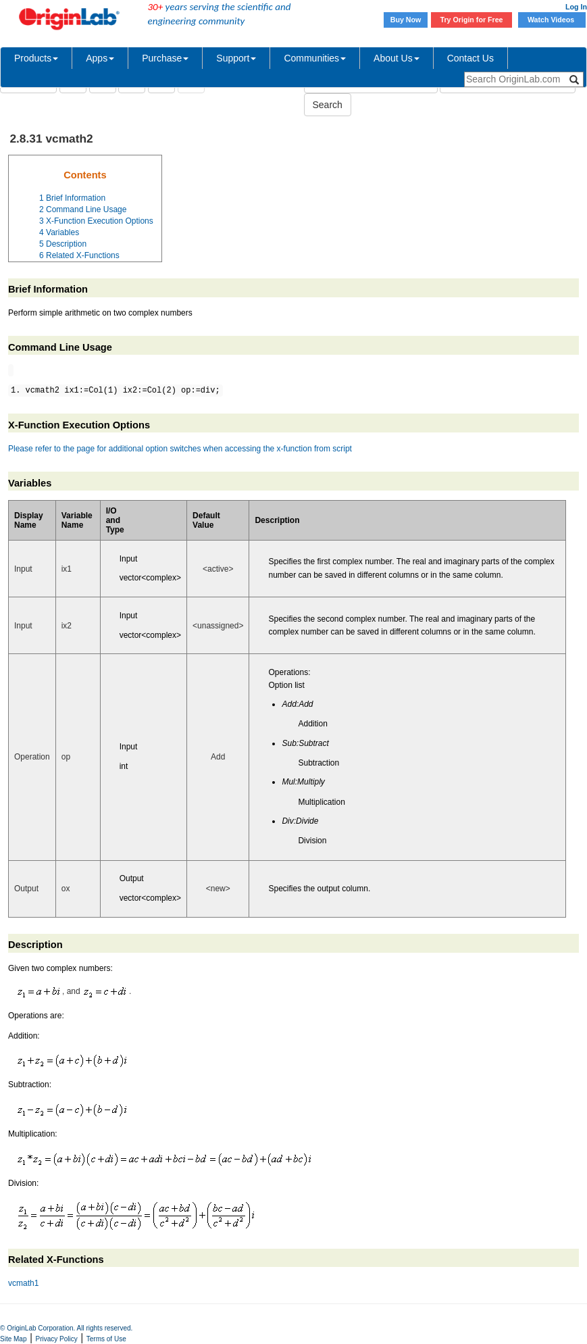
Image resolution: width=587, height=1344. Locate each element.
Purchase (165, 58)
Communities (315, 58)
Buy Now (406, 20)
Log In (576, 7)
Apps (100, 58)
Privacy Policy (57, 1339)
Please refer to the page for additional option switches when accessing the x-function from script (180, 448)
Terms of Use (106, 1339)
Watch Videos (552, 20)
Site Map (13, 1339)
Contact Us (470, 58)
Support (236, 58)
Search (327, 104)
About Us (396, 58)
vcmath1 (23, 1283)
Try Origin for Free (471, 20)
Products (36, 58)
